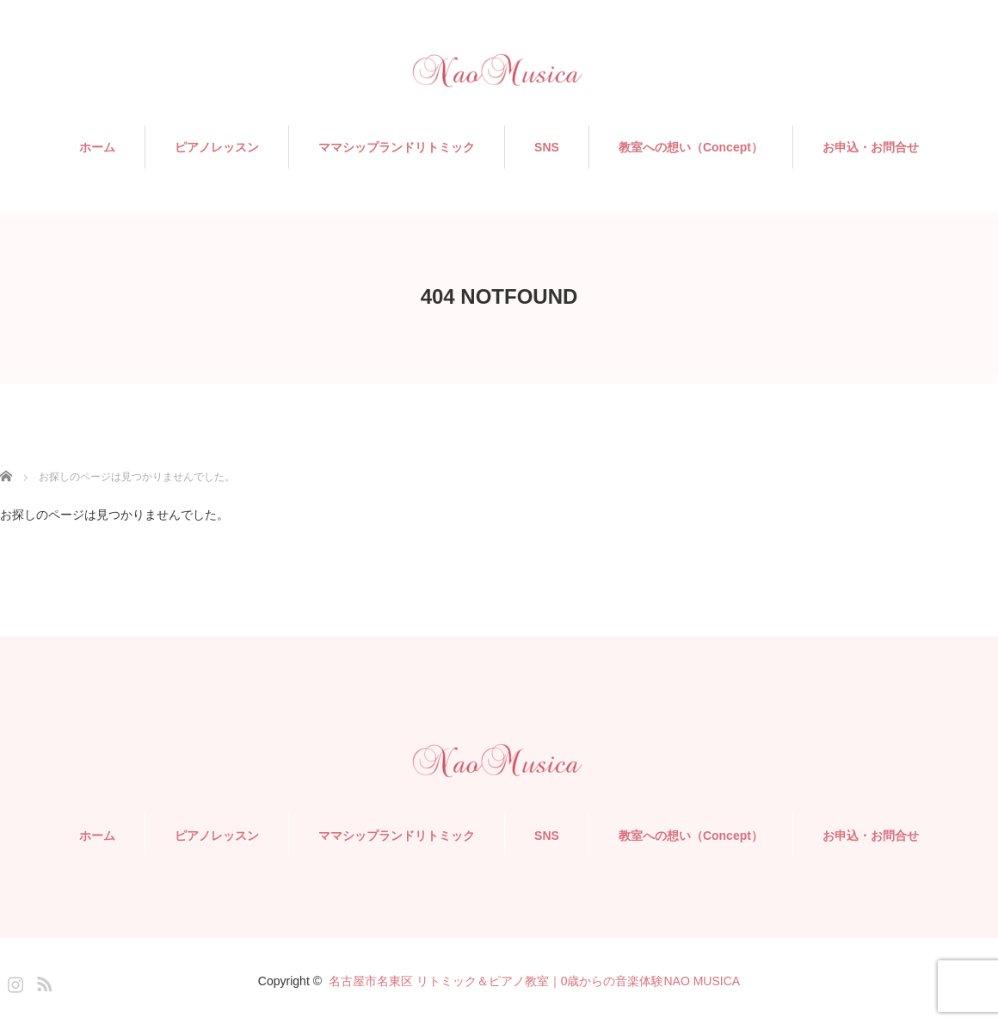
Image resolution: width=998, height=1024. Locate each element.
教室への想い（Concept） (691, 147)
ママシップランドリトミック (396, 147)
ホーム (97, 147)
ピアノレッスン (217, 147)
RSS (42, 981)
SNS (546, 147)
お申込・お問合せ (870, 147)
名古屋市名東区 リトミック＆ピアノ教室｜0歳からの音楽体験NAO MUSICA (534, 981)
